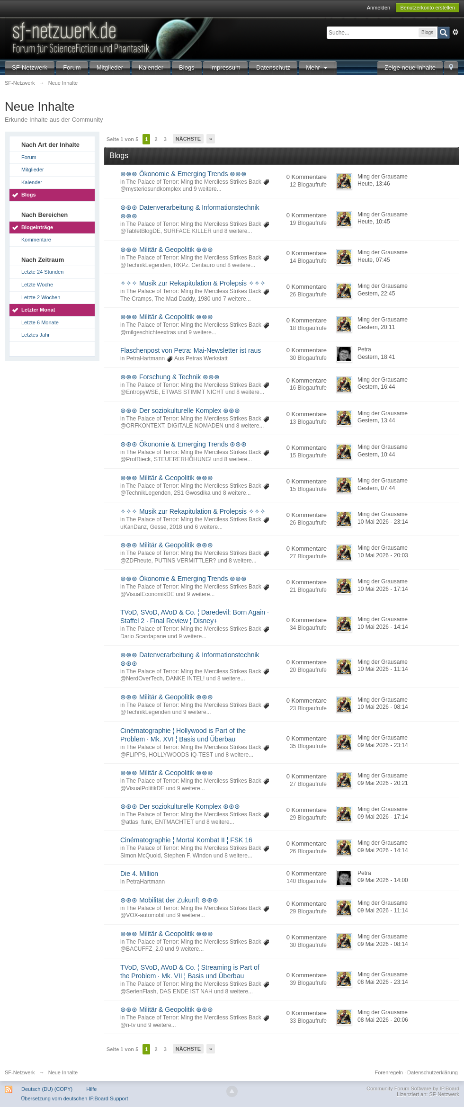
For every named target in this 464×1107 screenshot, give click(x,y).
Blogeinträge (37, 227)
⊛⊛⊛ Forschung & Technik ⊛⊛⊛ (170, 377)
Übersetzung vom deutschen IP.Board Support (74, 1098)
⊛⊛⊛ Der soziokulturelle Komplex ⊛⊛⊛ (180, 410)
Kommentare (36, 239)
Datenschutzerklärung (432, 1072)
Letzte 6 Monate (40, 322)
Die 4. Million (139, 873)
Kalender (151, 67)
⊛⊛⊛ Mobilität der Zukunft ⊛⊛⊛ (169, 900)
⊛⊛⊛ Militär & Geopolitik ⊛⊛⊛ (166, 249)
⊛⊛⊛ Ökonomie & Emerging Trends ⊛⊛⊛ (183, 174)
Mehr (318, 67)
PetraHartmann (145, 358)
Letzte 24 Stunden (42, 272)
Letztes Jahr (35, 335)
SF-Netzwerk (29, 67)
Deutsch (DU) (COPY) (46, 1089)
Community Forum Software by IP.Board (412, 1088)
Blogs (187, 67)
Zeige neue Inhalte (410, 67)
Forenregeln (389, 1072)
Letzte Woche (37, 284)
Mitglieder (110, 67)
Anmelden (379, 7)
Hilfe (91, 1089)
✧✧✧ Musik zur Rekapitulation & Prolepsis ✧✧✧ (193, 283)
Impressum (225, 67)
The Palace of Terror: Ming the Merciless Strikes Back (193, 182)
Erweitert (455, 32)
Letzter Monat (38, 309)
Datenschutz (273, 67)
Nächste (188, 139)
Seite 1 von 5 (122, 139)
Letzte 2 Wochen (40, 297)
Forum (72, 67)
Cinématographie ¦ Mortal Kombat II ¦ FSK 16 (186, 840)
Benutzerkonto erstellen (427, 7)
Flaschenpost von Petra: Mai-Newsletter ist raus (190, 350)
